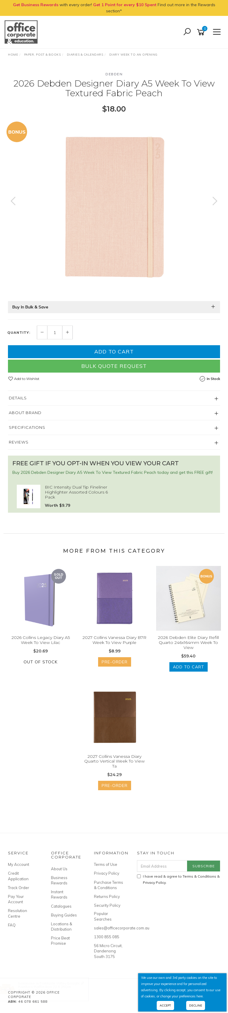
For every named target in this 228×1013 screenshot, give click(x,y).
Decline (195, 1005)
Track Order (18, 887)
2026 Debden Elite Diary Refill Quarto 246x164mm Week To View (188, 642)
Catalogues (61, 906)
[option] (114, 207)
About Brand (25, 412)
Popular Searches (103, 916)
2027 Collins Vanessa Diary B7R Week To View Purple (114, 640)
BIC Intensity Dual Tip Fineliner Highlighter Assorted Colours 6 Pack (76, 492)
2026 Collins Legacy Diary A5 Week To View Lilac (40, 640)
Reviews (19, 442)
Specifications (27, 427)
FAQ (12, 925)
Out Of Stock (40, 662)
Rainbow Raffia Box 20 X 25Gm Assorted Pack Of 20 (50, 988)
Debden (114, 74)
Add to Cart (114, 351)
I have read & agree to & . (178, 879)
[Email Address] (162, 866)
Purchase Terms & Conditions (108, 885)
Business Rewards (59, 880)
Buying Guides (64, 915)
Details (18, 398)
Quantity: (18, 332)
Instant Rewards (59, 894)
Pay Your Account (16, 899)
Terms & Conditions (199, 876)
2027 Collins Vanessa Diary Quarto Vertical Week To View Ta (114, 761)
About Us (59, 868)
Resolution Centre (17, 913)
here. (200, 996)
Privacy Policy (106, 873)
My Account (18, 864)
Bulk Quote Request (114, 366)
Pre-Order (115, 662)
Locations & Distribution (61, 926)
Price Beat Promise (60, 941)
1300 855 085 (106, 936)
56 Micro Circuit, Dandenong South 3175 (108, 951)
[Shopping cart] (202, 32)
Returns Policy (107, 896)
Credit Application (18, 876)
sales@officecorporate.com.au (109, 928)
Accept (165, 1005)
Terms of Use (105, 864)
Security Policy (107, 905)
